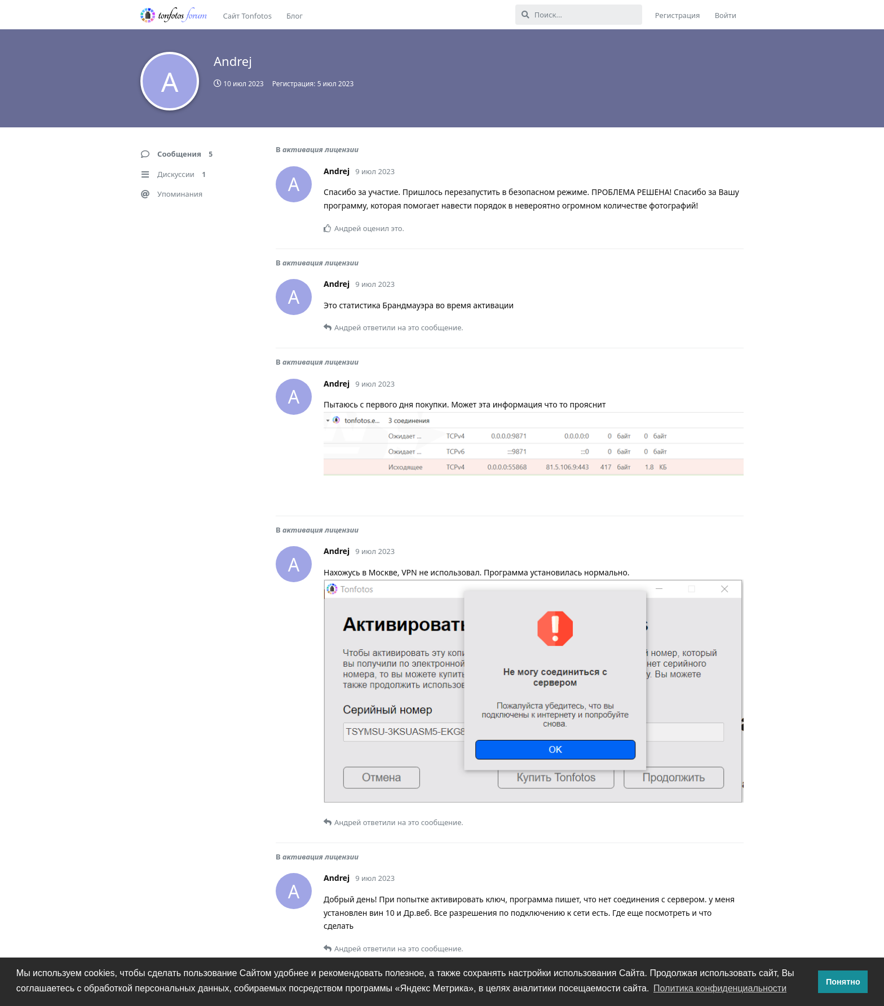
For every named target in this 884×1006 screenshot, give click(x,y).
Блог (294, 16)
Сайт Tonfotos (247, 16)
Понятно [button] (843, 981)
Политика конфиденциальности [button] (719, 988)
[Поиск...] (578, 15)
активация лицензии (320, 149)
